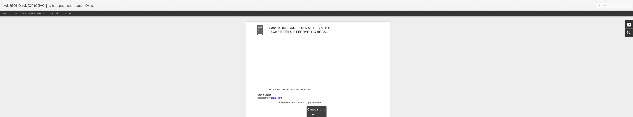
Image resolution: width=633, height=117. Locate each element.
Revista (22, 13)
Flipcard (14, 13)
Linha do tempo (68, 13)
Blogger (343, 115)
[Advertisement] (300, 88)
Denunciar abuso (354, 115)
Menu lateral (42, 13)
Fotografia (55, 13)
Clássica (5, 13)
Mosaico (31, 13)
